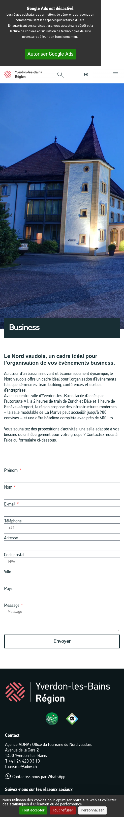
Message (12, 606)
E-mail (10, 504)
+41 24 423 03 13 (24, 761)
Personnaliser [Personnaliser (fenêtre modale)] (92, 810)
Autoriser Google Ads (50, 54)
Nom (8, 487)
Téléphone (13, 521)
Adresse (11, 538)
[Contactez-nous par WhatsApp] (8, 776)
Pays (8, 589)
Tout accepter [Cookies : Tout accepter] (33, 810)
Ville (7, 572)
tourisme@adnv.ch (21, 767)
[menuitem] (87, 74)
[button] (60, 75)
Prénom (11, 470)
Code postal (14, 555)
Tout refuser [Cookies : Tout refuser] (62, 810)
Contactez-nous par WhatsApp (38, 777)
